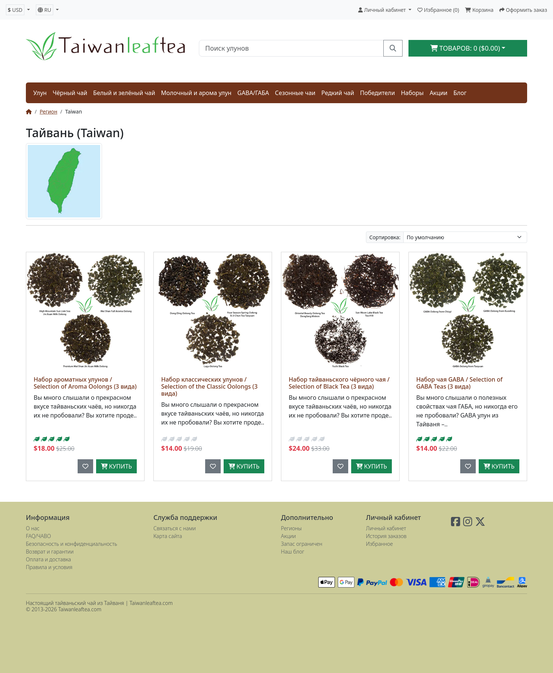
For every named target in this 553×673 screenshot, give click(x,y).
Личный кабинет (386, 528)
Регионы (291, 528)
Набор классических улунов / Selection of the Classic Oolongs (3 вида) (209, 386)
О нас (33, 528)
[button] (18, 10)
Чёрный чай (69, 93)
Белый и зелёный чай (124, 93)
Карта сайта (167, 536)
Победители (377, 93)
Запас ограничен (301, 543)
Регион (48, 111)
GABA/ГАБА (253, 93)
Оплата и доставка (48, 559)
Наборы (412, 93)
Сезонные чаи (295, 93)
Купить (116, 466)
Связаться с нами (174, 528)
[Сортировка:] (465, 237)
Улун (40, 93)
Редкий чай (337, 93)
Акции (438, 93)
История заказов (386, 536)
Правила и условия (49, 567)
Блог (460, 93)
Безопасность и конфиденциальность (71, 543)
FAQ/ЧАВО (38, 536)
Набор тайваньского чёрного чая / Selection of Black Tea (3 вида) (339, 382)
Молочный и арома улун (196, 93)
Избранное (379, 543)
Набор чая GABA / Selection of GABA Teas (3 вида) (459, 382)
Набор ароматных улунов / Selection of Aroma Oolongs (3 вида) (85, 382)
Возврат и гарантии (50, 551)
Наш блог (292, 551)
